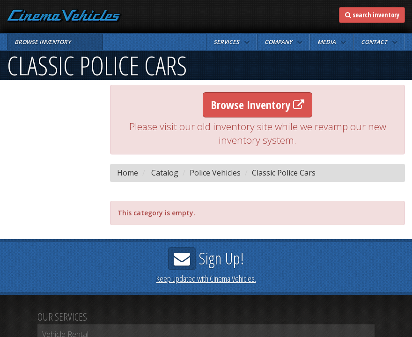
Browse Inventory (257, 104)
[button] (231, 42)
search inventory (372, 14)
